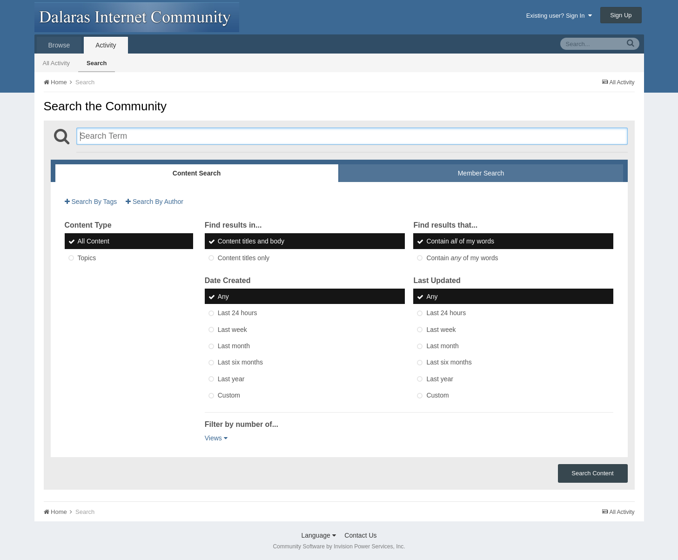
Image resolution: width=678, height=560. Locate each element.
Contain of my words (460, 241)
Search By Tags (91, 201)
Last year (231, 379)
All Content (93, 241)
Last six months (240, 362)
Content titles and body (251, 241)
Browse (59, 45)
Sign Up (620, 15)
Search (97, 63)
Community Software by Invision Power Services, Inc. (339, 546)
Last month (234, 346)
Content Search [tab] (197, 173)
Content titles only (243, 258)
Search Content (592, 473)
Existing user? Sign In (559, 15)
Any (223, 296)
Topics (87, 258)
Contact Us (360, 535)
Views (216, 438)
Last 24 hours (237, 313)
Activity (105, 45)
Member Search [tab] (481, 173)
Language (318, 535)
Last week (232, 329)
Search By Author (154, 201)
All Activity (56, 63)
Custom (229, 395)
